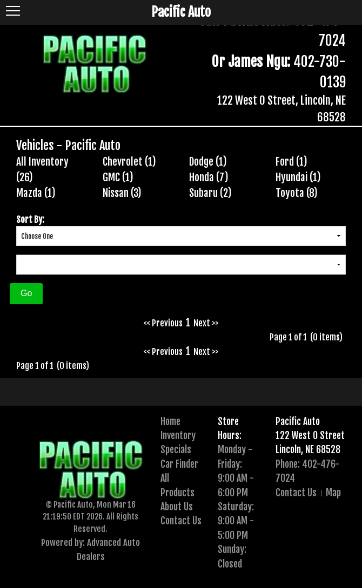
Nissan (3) (122, 193)
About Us (176, 506)
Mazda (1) (36, 193)
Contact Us (181, 521)
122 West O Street (310, 435)
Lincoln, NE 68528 (308, 449)
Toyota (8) (297, 193)
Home (170, 421)
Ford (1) (291, 161)
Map (333, 492)
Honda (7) (209, 177)
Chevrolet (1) (129, 161)
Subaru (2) (210, 193)
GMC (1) (118, 177)
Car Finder (179, 464)
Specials (175, 449)
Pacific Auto (298, 421)
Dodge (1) (208, 161)
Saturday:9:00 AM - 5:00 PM (236, 521)
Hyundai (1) (298, 177)
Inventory (178, 435)
